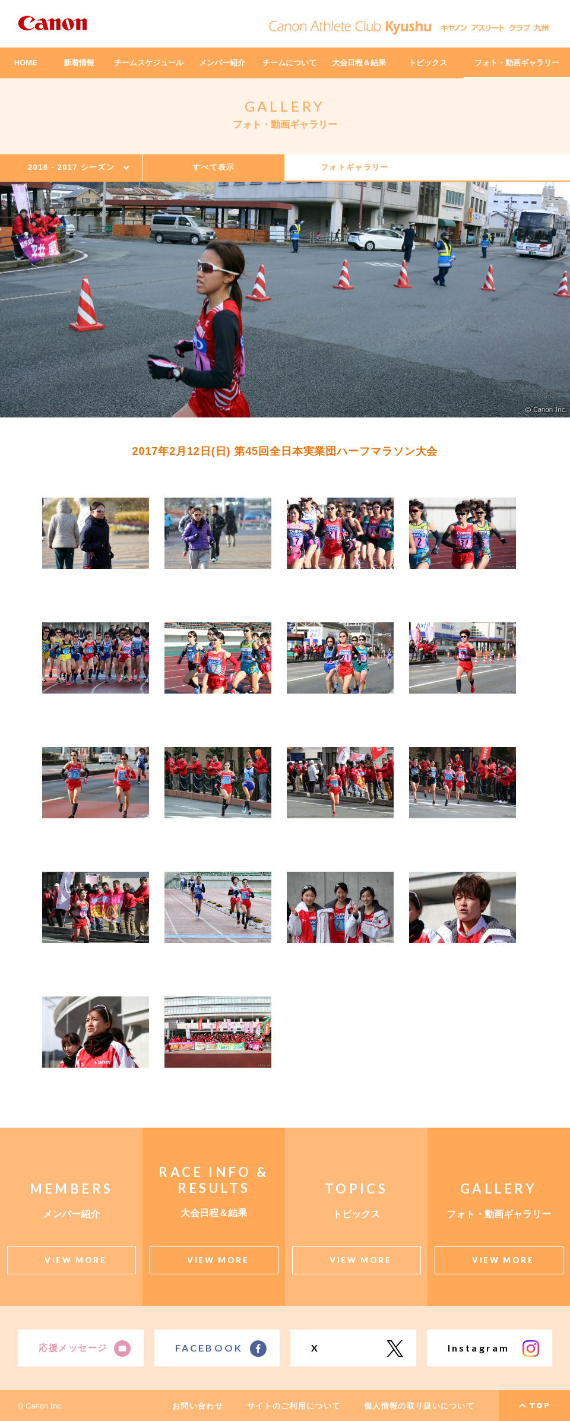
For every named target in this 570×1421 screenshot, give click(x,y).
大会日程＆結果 (359, 62)
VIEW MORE (75, 1260)
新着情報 (79, 62)
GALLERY (285, 106)
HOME (25, 62)
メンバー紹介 (222, 62)
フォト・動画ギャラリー (516, 62)
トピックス (427, 62)
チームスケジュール (148, 62)
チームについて (289, 62)
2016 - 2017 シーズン (71, 167)
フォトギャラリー (354, 167)
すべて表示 (213, 167)
